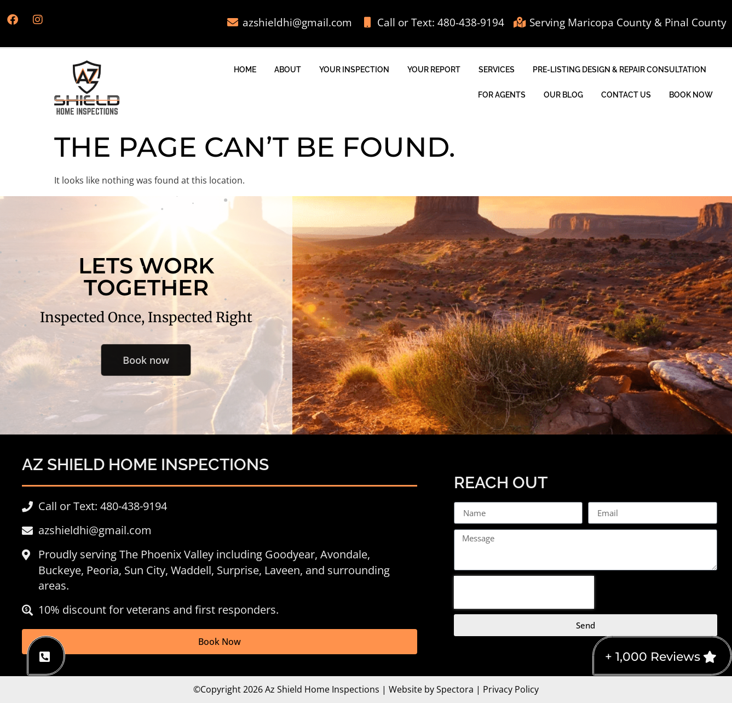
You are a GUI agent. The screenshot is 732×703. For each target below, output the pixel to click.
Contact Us (626, 94)
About (287, 69)
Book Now (691, 94)
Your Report (433, 69)
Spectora (455, 689)
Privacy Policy (511, 689)
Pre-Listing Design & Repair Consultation (619, 69)
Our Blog (563, 94)
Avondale (343, 554)
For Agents (502, 94)
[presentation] (524, 592)
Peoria (103, 570)
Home (245, 69)
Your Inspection (354, 69)
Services (497, 69)
